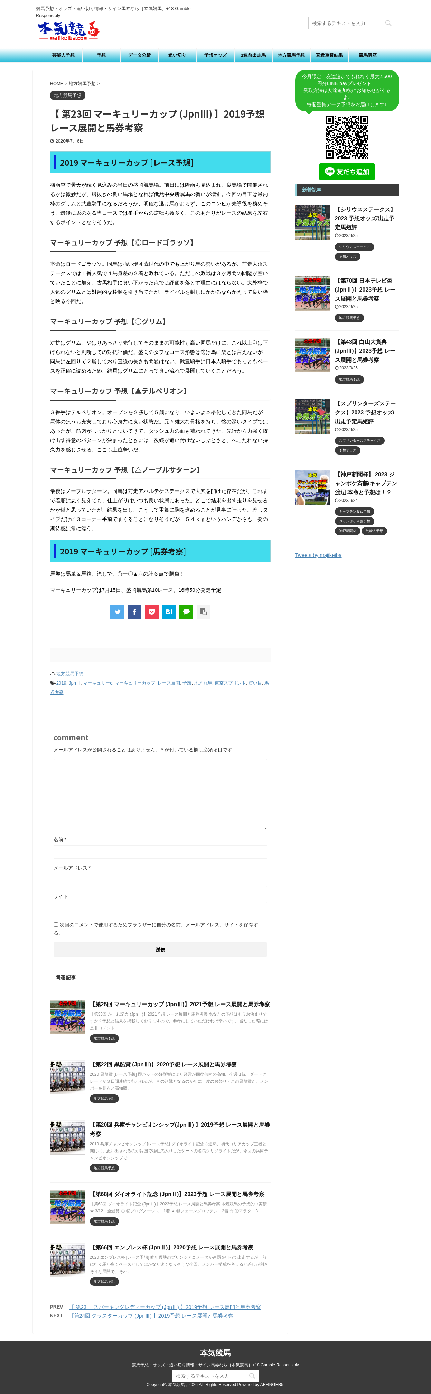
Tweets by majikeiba (318, 555)
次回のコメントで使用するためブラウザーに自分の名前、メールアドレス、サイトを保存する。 (156, 929)
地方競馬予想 (291, 55)
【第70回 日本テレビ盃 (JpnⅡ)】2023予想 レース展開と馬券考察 (365, 290)
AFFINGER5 (271, 1384)
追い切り (177, 55)
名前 (60, 839)
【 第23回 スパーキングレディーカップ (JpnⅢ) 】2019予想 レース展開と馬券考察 (165, 1307)
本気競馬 (215, 1353)
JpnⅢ (75, 683)
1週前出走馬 (253, 55)
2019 (61, 683)
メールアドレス (72, 868)
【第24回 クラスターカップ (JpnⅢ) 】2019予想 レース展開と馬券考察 (151, 1316)
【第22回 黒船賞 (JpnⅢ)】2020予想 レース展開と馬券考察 (163, 1064)
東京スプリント (230, 683)
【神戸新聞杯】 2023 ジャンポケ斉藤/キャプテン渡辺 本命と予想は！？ (366, 483)
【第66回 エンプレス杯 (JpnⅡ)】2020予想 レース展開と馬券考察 (172, 1247)
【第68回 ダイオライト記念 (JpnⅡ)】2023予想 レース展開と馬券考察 (177, 1194)
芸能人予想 (63, 55)
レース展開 (169, 683)
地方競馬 (203, 683)
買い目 (255, 683)
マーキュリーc (97, 683)
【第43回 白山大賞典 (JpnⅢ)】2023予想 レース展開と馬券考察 (365, 351)
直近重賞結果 (329, 55)
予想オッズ (215, 55)
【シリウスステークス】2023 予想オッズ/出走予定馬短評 (365, 218)
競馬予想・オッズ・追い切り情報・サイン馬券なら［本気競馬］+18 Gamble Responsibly (215, 1365)
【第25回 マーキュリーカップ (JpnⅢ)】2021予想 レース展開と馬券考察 (180, 1004)
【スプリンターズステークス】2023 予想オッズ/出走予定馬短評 (365, 412)
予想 (101, 55)
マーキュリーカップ (135, 683)
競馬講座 (368, 55)
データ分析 (139, 55)
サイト (61, 896)
